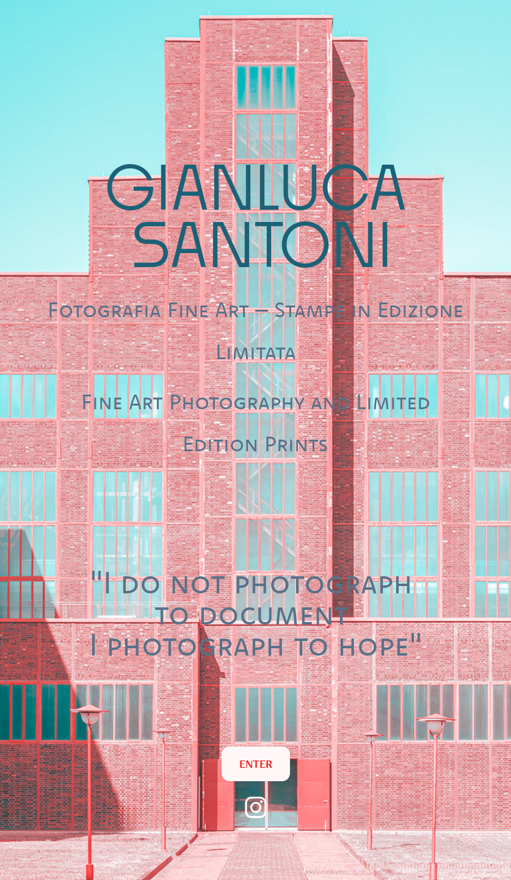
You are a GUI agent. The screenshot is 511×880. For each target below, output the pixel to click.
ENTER (255, 763)
